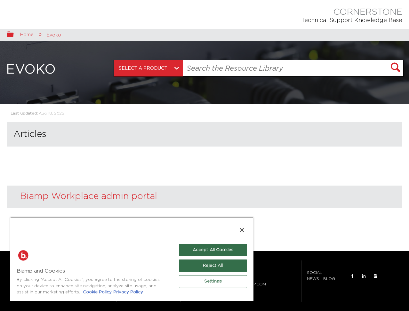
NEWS (313, 279)
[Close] (242, 230)
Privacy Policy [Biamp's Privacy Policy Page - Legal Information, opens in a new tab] (128, 292)
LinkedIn (364, 276)
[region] (131, 259)
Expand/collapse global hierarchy (14, 35)
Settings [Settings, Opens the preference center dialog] (213, 281)
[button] (395, 68)
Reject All (213, 266)
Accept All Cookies (213, 250)
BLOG (329, 279)
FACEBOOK (352, 276)
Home (27, 34)
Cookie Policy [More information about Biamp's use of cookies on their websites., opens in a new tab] (97, 292)
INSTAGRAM (375, 276)
